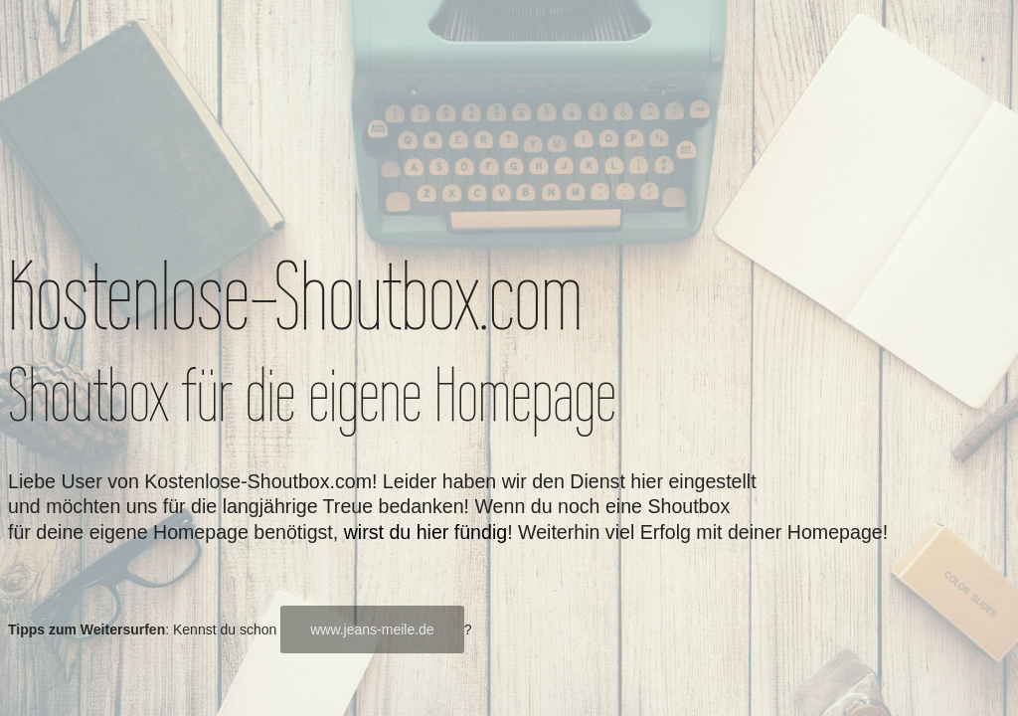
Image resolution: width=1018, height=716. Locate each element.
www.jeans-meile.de (372, 629)
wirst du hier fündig (425, 532)
